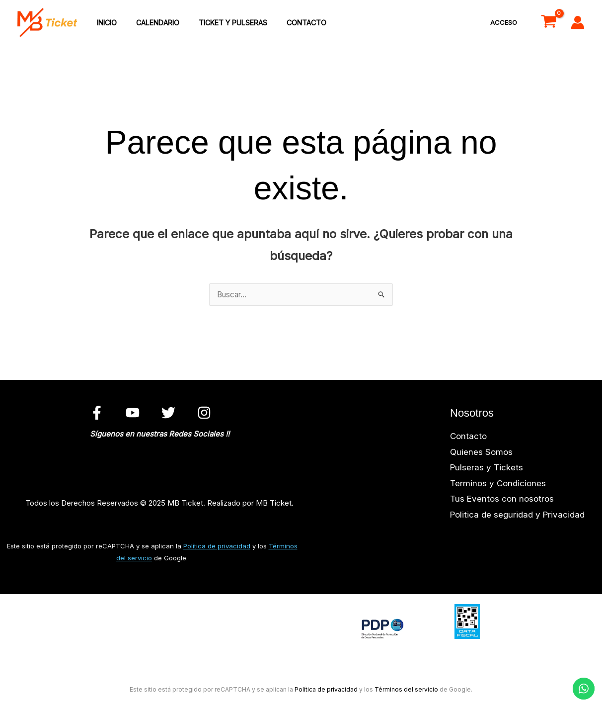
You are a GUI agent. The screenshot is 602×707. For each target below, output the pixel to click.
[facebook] (98, 414)
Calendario (149, 23)
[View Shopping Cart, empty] (548, 22)
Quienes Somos (481, 453)
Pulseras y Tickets (486, 469)
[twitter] (170, 414)
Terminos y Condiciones (498, 485)
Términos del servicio (406, 691)
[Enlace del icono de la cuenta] (578, 23)
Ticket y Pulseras (220, 23)
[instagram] (205, 414)
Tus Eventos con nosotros (502, 500)
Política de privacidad (216, 547)
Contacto (288, 23)
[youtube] (134, 414)
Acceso (505, 23)
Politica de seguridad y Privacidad (517, 516)
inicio (104, 23)
